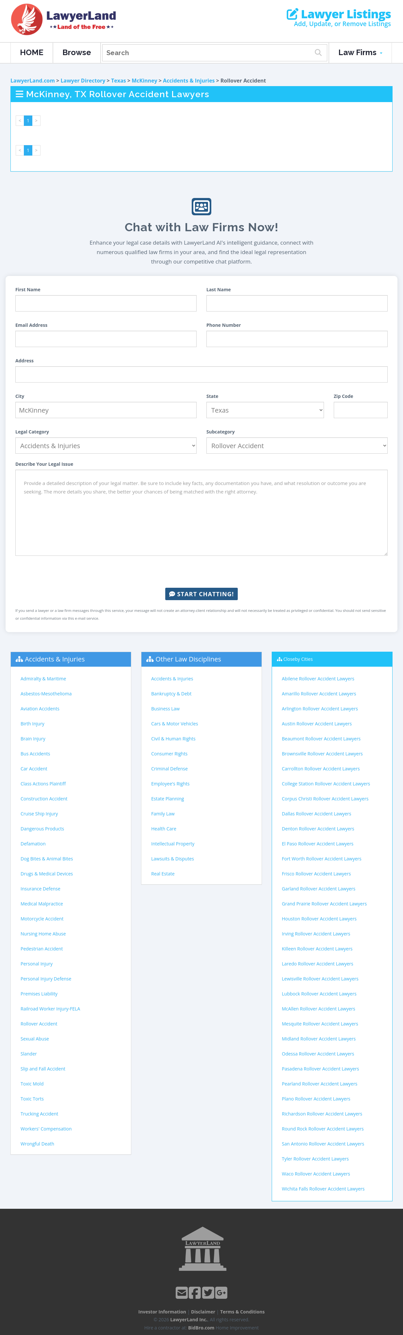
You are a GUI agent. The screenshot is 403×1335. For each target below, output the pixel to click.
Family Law (163, 814)
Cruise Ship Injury (39, 814)
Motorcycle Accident (42, 919)
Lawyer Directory (82, 80)
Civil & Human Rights (173, 739)
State (212, 396)
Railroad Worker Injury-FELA (50, 1009)
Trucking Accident (39, 1114)
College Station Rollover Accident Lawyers (326, 784)
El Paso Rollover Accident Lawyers (317, 844)
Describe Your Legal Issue (44, 464)
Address (24, 360)
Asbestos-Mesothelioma (46, 693)
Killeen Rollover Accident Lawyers (317, 949)
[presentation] (201, 571)
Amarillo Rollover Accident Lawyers (319, 693)
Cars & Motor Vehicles (174, 724)
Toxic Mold (32, 1084)
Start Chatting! (201, 594)
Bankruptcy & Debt (171, 693)
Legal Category (32, 432)
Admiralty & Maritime (43, 678)
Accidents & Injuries (189, 80)
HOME (31, 52)
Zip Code (343, 396)
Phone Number (223, 325)
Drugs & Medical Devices (47, 874)
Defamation (33, 844)
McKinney (144, 80)
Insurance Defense (40, 889)
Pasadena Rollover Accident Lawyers (320, 1069)
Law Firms (360, 52)
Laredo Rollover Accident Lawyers (317, 964)
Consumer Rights (169, 754)
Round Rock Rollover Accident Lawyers (323, 1129)
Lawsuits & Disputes (172, 859)
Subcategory (220, 432)
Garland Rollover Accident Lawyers (318, 889)
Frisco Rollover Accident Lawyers (316, 874)
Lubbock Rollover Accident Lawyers (319, 994)
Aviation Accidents (40, 708)
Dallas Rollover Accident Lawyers (316, 814)
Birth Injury (32, 724)
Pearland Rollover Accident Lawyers (319, 1084)
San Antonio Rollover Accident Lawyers (323, 1144)
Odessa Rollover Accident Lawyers (318, 1054)
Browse (76, 52)
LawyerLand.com (32, 80)
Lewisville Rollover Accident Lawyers (320, 979)
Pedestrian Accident (42, 949)
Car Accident (34, 769)
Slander (29, 1054)
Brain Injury (33, 739)
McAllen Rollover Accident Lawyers (318, 1009)
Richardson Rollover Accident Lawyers (322, 1114)
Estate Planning (167, 799)
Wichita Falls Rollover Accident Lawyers (323, 1189)
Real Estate (163, 874)
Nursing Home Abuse (43, 934)
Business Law (165, 708)
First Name (27, 289)
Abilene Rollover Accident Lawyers (318, 678)
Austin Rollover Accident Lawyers (317, 724)
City (19, 396)
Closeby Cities (298, 659)
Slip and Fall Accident (43, 1069)
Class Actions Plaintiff (43, 784)
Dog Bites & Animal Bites (47, 859)
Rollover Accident (39, 1024)
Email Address (31, 325)
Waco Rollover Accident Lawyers (316, 1174)
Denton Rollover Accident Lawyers (318, 829)
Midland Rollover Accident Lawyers (319, 1039)
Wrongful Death (37, 1144)
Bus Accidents (35, 754)
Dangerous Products (42, 829)
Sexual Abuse (35, 1039)
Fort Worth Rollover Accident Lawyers (322, 859)
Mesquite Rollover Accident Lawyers (320, 1024)
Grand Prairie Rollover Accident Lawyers (324, 904)
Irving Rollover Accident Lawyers (316, 934)
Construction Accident (44, 799)
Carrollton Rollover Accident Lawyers (321, 769)
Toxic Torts (32, 1099)
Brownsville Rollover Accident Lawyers (322, 754)
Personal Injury (37, 964)
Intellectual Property (172, 844)
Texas (118, 80)
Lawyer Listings (339, 14)
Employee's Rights (170, 784)
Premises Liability (39, 994)
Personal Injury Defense (46, 979)
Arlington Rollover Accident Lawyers (320, 708)
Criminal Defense (169, 769)
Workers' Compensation (46, 1129)
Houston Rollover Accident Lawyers (319, 919)
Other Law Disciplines (188, 659)
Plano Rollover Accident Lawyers (316, 1099)
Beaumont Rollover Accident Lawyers (321, 739)
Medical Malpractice (42, 904)
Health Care (163, 829)
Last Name (218, 289)
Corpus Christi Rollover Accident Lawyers (325, 799)
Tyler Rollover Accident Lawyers (315, 1159)
